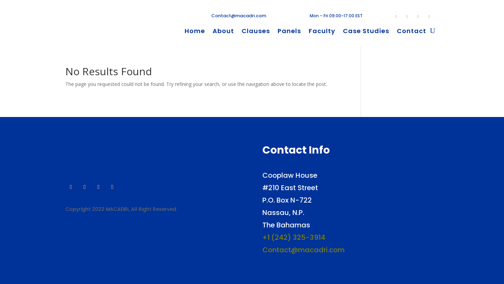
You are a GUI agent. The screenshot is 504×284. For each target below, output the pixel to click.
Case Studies (366, 32)
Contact (411, 32)
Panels (289, 32)
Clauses (256, 32)
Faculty (322, 32)
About (223, 32)
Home (195, 32)
